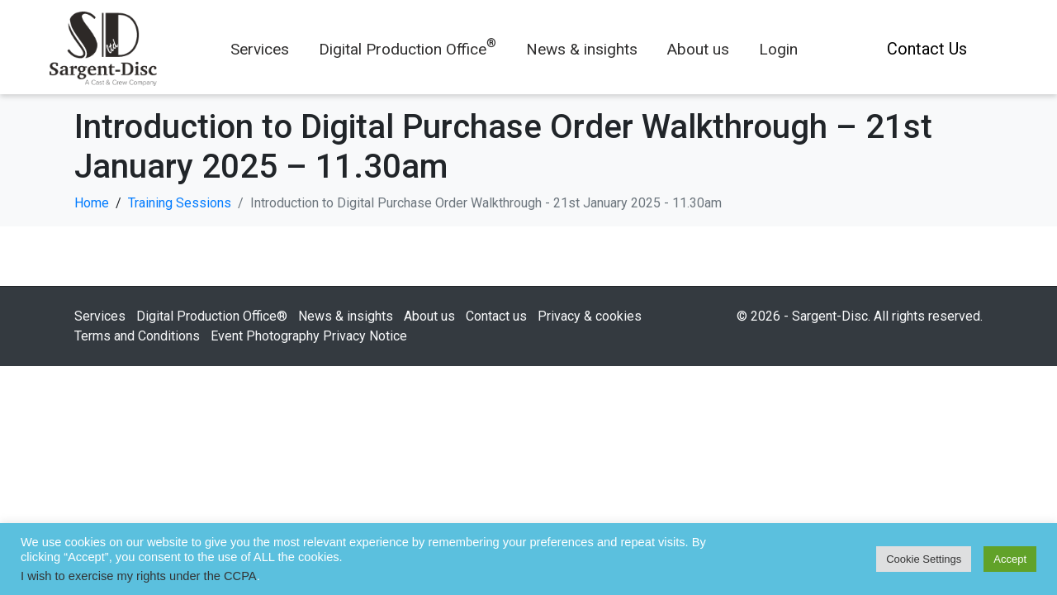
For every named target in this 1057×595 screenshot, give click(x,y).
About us (698, 49)
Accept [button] (1009, 559)
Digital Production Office (407, 49)
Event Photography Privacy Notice (309, 336)
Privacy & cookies (590, 316)
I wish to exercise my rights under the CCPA (139, 576)
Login (778, 49)
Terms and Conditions (137, 336)
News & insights (582, 49)
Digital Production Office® (211, 316)
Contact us (496, 316)
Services (259, 49)
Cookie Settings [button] (923, 559)
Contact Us (927, 49)
